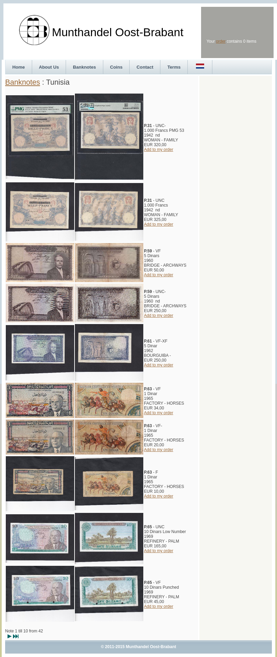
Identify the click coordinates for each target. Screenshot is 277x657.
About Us (49, 67)
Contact (144, 67)
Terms (174, 67)
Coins (116, 67)
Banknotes (84, 67)
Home (18, 67)
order (221, 41)
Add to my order (158, 149)
